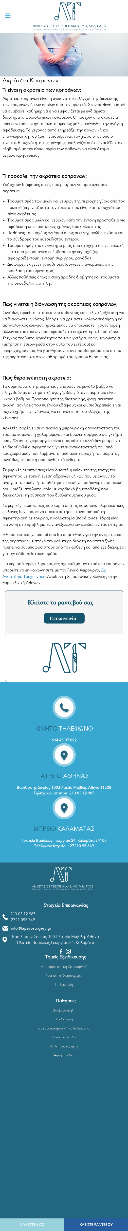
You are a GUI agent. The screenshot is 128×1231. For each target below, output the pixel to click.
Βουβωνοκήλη (64, 1010)
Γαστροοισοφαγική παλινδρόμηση (64, 1028)
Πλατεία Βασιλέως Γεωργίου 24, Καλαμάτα (55, 942)
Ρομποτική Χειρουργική (64, 975)
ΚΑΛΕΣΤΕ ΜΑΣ (32, 1224)
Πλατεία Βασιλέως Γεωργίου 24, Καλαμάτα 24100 (64, 840)
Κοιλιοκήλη (64, 1019)
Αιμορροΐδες (64, 1055)
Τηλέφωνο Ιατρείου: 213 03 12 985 (64, 793)
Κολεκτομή (64, 984)
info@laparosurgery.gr (31, 928)
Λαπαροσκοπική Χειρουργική (64, 966)
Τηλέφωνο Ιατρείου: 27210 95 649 (64, 846)
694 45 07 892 (64, 740)
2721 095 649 (23, 920)
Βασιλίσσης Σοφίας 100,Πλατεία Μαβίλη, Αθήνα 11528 (64, 787)
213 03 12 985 (23, 914)
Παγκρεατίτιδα (64, 1037)
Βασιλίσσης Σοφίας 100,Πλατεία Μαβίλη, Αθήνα (55, 936)
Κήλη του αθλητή (64, 1046)
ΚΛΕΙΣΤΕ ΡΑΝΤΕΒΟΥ (96, 1224)
